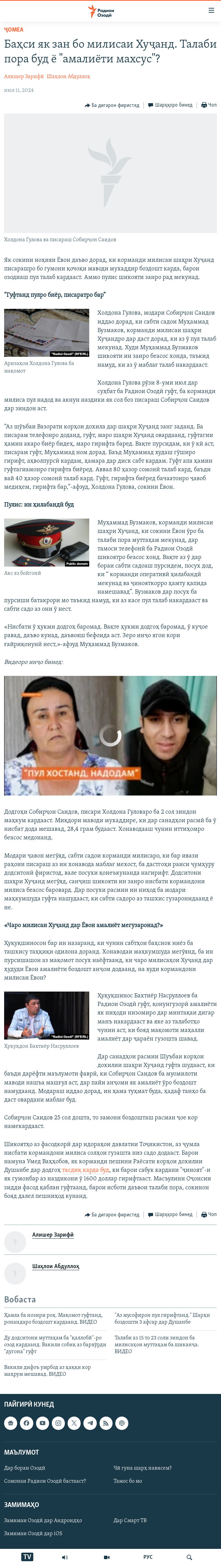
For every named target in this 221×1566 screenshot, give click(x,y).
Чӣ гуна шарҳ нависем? (143, 1468)
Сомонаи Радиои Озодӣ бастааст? (45, 1481)
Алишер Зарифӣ (24, 77)
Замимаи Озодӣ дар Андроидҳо (43, 1520)
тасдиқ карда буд (85, 1170)
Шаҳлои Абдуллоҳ (68, 77)
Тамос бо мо (128, 1481)
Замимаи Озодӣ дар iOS (33, 1534)
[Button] (112, 105)
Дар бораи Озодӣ (24, 1468)
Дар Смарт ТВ (130, 1520)
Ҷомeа (13, 30)
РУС (148, 1557)
